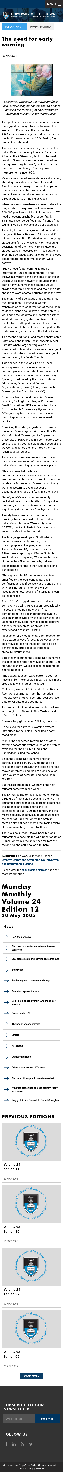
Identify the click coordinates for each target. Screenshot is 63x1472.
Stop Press (17, 969)
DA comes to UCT (21, 1013)
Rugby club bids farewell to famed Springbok (35, 1100)
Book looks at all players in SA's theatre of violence (34, 1003)
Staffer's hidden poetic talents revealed (33, 1078)
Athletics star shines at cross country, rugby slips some (35, 1090)
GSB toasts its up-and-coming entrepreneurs (35, 959)
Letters (15, 1035)
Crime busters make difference (28, 1067)
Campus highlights (21, 1056)
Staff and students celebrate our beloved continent (33, 948)
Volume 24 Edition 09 (12, 1291)
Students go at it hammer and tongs (31, 980)
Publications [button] (14, 26)
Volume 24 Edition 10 (12, 1229)
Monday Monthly (40, 26)
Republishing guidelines (32, 1468)
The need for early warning (26, 1024)
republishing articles (34, 870)
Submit (47, 1418)
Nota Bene (17, 1046)
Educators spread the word (26, 991)
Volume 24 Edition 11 (12, 1166)
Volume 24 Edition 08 (12, 1354)
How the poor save (21, 937)
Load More (31, 1375)
